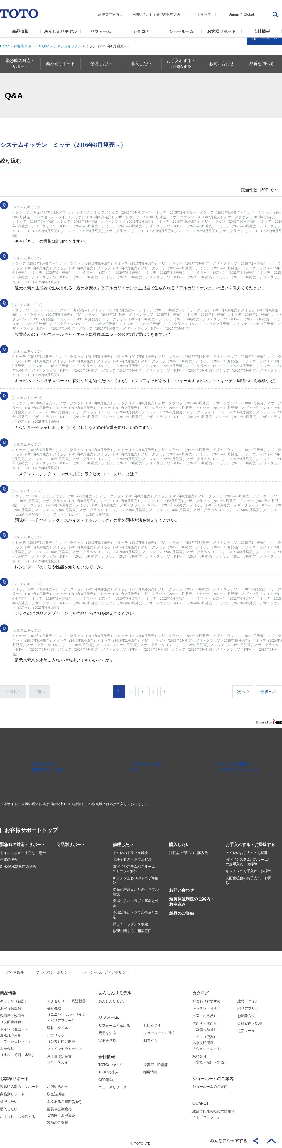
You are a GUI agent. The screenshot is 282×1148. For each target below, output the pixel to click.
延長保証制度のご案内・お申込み (191, 899)
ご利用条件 (15, 969)
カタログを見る (258, 110)
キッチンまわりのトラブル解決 (136, 877)
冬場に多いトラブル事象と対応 (136, 911)
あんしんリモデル (60, 31)
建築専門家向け (110, 14)
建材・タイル (57, 1025)
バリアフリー (247, 1005)
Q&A (45, 46)
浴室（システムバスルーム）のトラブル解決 (136, 866)
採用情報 (150, 1069)
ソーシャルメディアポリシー (106, 969)
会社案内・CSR (249, 1020)
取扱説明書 (56, 1091)
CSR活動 (105, 1077)
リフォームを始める (114, 1023)
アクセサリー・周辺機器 (66, 998)
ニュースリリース (112, 1084)
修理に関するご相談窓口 (132, 928)
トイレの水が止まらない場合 (23, 850)
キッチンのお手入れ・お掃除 (248, 868)
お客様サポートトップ (31, 827)
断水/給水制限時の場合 (18, 864)
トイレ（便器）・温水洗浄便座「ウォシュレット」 (16, 1032)
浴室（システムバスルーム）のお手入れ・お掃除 (248, 859)
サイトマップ (200, 14)
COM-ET (200, 1100)
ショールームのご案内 (213, 1075)
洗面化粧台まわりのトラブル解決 (136, 889)
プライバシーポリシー (53, 969)
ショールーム (181, 31)
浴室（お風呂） (12, 1005)
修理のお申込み (168, 14)
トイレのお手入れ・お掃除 (247, 850)
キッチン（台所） (14, 998)
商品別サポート (70, 841)
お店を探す (152, 1023)
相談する (150, 1037)
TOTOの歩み (108, 1069)
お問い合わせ (142, 14)
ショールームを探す (262, 125)
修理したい (123, 841)
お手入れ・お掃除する (17, 1114)
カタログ (141, 31)
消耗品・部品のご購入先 (188, 850)
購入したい (179, 841)
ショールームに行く (159, 1030)
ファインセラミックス (64, 1046)
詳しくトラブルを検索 (130, 921)
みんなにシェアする (228, 1140)
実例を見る (107, 1037)
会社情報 (262, 31)
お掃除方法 (246, 1013)
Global (249, 14)
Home (4, 46)
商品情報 (20, 31)
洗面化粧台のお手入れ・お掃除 (248, 877)
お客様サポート (221, 31)
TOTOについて (110, 1062)
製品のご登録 (181, 910)
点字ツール (246, 1028)
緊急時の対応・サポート (22, 841)
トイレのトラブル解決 (130, 850)
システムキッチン (67, 46)
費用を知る (107, 1030)
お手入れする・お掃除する (250, 841)
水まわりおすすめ (206, 998)
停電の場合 (9, 857)
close (274, 95)
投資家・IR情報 (155, 1062)
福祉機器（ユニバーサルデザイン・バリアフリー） (66, 1011)
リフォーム (100, 31)
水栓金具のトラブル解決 (132, 857)
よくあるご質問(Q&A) (64, 1099)
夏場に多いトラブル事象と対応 (136, 900)
